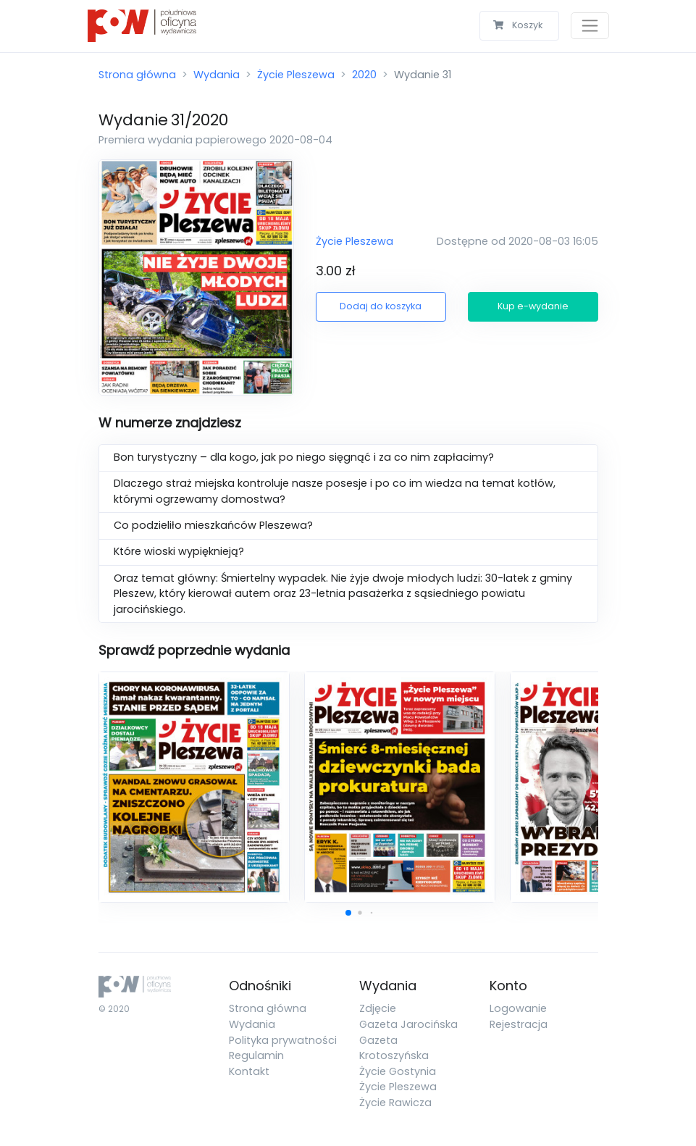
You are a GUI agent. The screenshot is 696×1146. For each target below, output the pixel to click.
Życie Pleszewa (296, 74)
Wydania (216, 74)
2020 (364, 74)
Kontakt (249, 1071)
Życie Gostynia (397, 1071)
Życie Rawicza (395, 1102)
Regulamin (256, 1055)
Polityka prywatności (283, 1040)
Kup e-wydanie (533, 306)
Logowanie (518, 1008)
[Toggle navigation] (590, 25)
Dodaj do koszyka (381, 306)
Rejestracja (519, 1024)
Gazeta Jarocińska (408, 1024)
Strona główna (137, 74)
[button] (348, 913)
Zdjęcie (377, 1008)
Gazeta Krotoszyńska (394, 1048)
